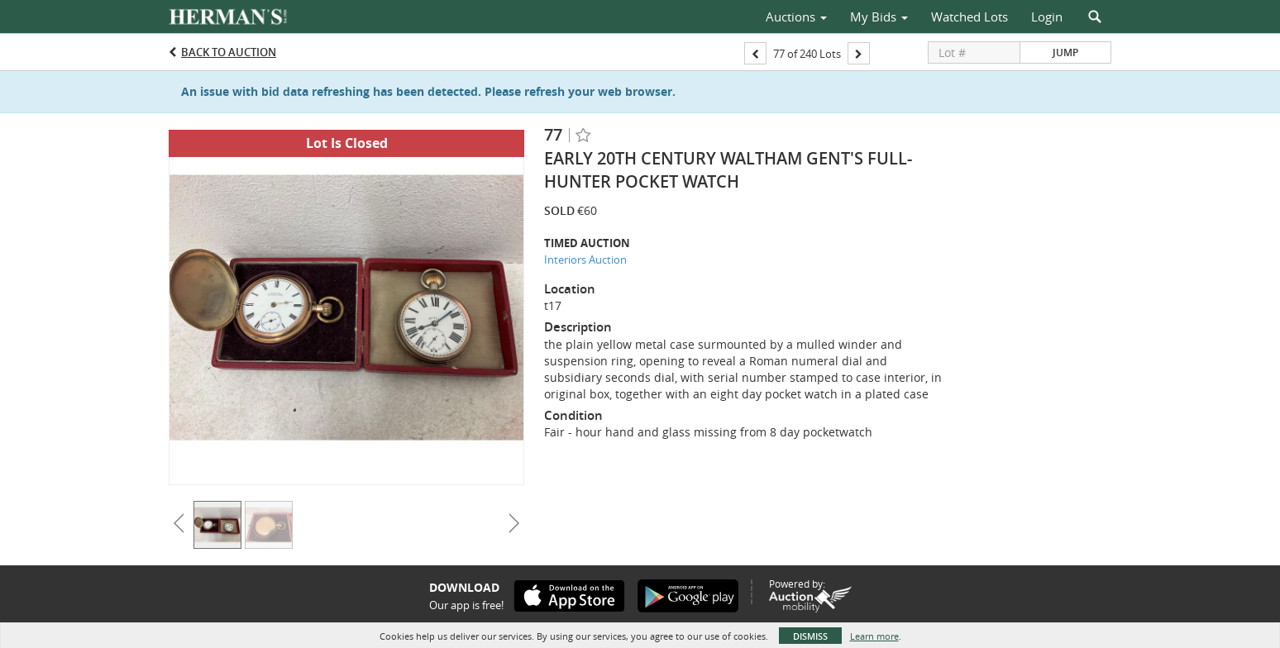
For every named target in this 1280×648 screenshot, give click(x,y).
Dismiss (810, 636)
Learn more (874, 636)
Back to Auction (228, 52)
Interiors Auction (585, 259)
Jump (1065, 52)
